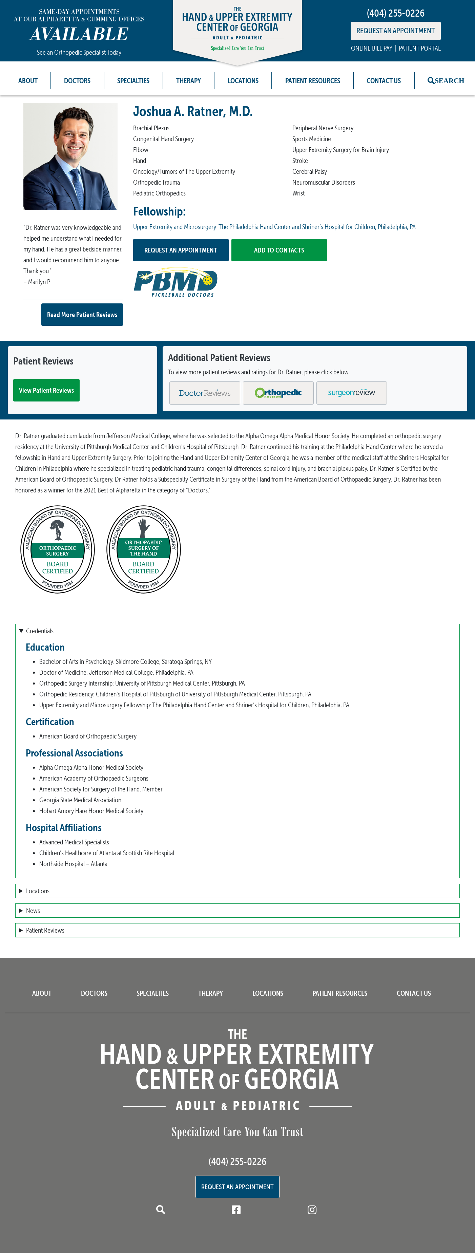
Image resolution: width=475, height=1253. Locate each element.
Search (449, 80)
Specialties (133, 80)
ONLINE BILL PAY (371, 48)
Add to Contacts (279, 250)
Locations (243, 80)
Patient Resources (312, 80)
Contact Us (384, 80)
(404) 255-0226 (396, 13)
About (28, 80)
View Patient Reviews (46, 390)
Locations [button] (37, 891)
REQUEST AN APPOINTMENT (395, 30)
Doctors (77, 80)
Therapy (188, 80)
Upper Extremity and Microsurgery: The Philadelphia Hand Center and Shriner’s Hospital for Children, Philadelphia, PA (274, 227)
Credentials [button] (40, 631)
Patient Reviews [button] (45, 930)
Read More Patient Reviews (82, 314)
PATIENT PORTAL (420, 48)
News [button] (33, 910)
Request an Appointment (180, 250)
